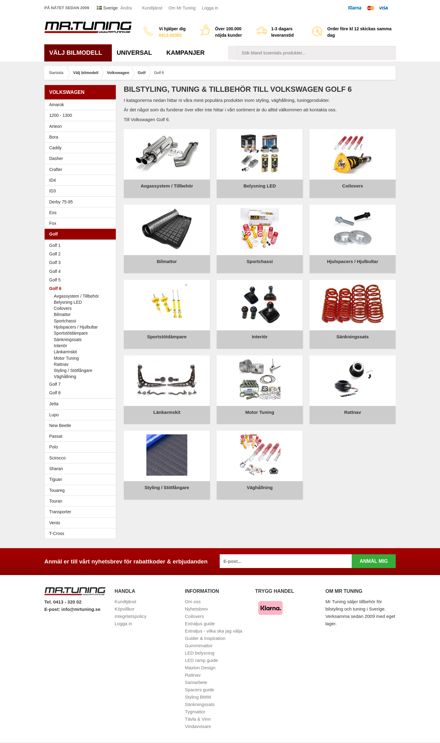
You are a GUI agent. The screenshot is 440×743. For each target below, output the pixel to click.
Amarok (56, 104)
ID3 (52, 190)
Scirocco (81, 457)
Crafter (55, 169)
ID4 (52, 180)
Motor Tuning (66, 358)
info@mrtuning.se (81, 609)
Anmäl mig (374, 561)
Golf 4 (81, 271)
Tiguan (81, 479)
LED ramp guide (201, 660)
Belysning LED (68, 302)
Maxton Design (200, 667)
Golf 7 (81, 384)
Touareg (57, 490)
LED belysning (200, 653)
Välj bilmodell (78, 52)
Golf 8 (55, 392)
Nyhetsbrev (196, 608)
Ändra (126, 8)
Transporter (81, 511)
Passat (81, 436)
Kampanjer (186, 52)
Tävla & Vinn (198, 719)
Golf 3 (81, 262)
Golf (81, 234)
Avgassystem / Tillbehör (76, 296)
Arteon (55, 126)
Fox (81, 223)
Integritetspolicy (130, 616)
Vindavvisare (198, 726)
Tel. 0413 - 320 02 (62, 601)
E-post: (52, 609)
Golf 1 (81, 245)
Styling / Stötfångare (73, 370)
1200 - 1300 (60, 115)
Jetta (81, 403)
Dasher (81, 158)
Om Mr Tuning (182, 8)
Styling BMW (198, 697)
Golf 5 (81, 279)
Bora (81, 137)
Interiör (60, 345)
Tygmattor (195, 711)
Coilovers (63, 308)
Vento (81, 522)
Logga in (210, 8)
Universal (137, 52)
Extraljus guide (200, 623)
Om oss (193, 601)
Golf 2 (81, 253)
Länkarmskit (65, 351)
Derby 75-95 (81, 201)
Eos (81, 212)
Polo (81, 446)
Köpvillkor (124, 608)
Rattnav (61, 364)
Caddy (81, 147)
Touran (81, 501)
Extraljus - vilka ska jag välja (213, 630)
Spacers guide (199, 689)
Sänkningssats (68, 339)
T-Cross (56, 533)
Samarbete (196, 682)
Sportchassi (65, 320)
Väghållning (65, 376)
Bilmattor (62, 314)
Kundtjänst (152, 8)
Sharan (81, 468)
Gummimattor (199, 645)
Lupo (81, 414)
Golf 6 (81, 288)
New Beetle (81, 425)
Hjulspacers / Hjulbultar (76, 327)
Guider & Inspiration (205, 638)
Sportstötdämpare (71, 333)
